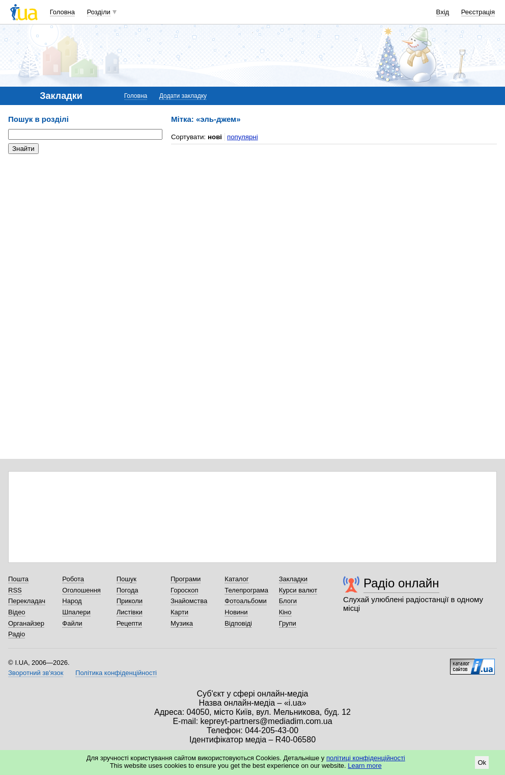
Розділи (98, 12)
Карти (179, 612)
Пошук (126, 579)
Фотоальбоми (245, 601)
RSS (15, 590)
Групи (287, 623)
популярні (242, 137)
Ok (482, 762)
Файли (72, 623)
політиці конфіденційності (365, 758)
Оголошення (81, 590)
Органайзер (26, 623)
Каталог (236, 579)
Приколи (130, 601)
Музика (182, 623)
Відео (16, 612)
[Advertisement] (84, 224)
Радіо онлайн (401, 583)
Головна (62, 12)
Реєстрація (478, 12)
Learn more (364, 765)
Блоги (288, 601)
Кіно (285, 612)
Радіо (16, 634)
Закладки (293, 579)
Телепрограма (246, 590)
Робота (73, 579)
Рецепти (129, 623)
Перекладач (26, 601)
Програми (186, 579)
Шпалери (76, 612)
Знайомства (189, 601)
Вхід (443, 12)
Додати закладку (183, 95)
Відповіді (238, 623)
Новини (236, 612)
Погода (127, 590)
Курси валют (298, 590)
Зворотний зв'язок (35, 673)
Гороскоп (184, 590)
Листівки (130, 612)
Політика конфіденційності (116, 673)
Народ (71, 601)
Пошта (18, 579)
